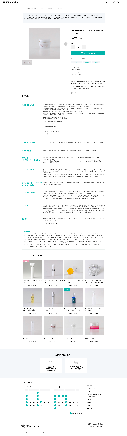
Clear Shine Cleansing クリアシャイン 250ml (94, 309)
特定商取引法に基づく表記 (94, 394)
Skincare (29, 8)
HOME (23, 8)
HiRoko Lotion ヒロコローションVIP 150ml (53, 309)
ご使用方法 (90, 391)
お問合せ (89, 405)
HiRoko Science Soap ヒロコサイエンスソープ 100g (73, 281)
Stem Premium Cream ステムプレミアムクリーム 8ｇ (53, 337)
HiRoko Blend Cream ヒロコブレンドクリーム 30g (94, 337)
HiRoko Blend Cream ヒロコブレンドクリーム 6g (73, 337)
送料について (90, 399)
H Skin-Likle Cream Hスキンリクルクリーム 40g (32, 281)
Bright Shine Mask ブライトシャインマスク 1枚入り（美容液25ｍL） (94, 281)
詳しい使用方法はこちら (52, 223)
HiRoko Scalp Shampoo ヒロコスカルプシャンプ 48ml (32, 309)
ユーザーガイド (91, 388)
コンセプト (90, 385)
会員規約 (89, 402)
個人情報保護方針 (91, 396)
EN (106, 2)
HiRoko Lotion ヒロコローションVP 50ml (53, 281)
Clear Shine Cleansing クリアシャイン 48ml (32, 337)
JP (102, 2)
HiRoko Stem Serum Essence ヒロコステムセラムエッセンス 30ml (73, 309)
